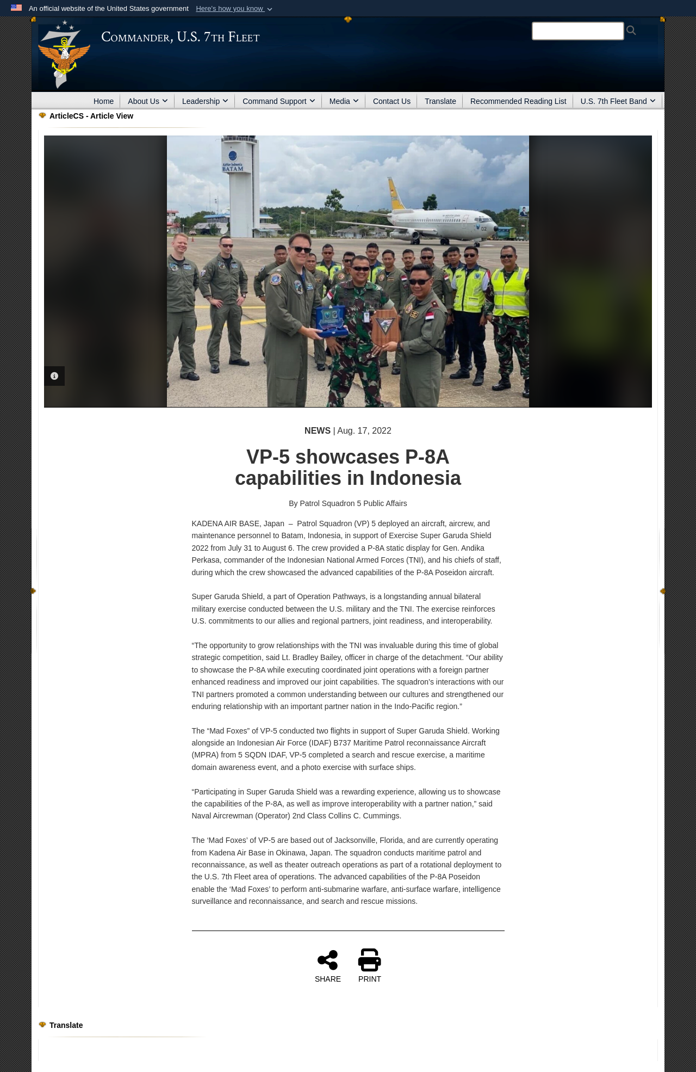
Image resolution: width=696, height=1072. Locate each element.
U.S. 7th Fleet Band (618, 101)
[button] (235, 8)
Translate (440, 101)
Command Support (279, 101)
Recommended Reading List (518, 101)
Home (104, 101)
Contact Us (392, 101)
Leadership (205, 101)
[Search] (578, 31)
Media (344, 101)
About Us (148, 101)
